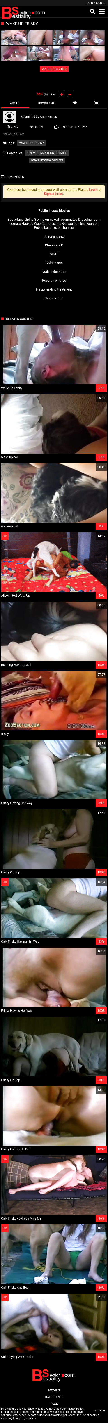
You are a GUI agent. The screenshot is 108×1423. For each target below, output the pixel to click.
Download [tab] (46, 103)
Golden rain (54, 263)
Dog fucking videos (47, 160)
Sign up (101, 3)
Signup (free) (53, 194)
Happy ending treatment (54, 289)
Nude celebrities (54, 272)
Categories (54, 1397)
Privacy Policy (75, 1408)
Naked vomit (54, 298)
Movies (54, 1390)
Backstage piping (20, 219)
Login (89, 3)
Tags (54, 1404)
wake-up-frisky (31, 143)
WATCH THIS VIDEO (54, 69)
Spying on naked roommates (55, 219)
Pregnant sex (54, 236)
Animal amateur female (47, 153)
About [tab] (15, 103)
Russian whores (54, 281)
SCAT (54, 254)
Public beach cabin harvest (54, 228)
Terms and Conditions (35, 1412)
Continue (99, 1410)
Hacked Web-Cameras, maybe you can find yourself (60, 224)
